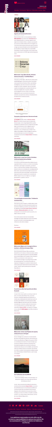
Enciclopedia (23, 10)
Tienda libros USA (11, 409)
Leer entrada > (17, 55)
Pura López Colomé (27, 208)
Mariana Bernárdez (23, 210)
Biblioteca (29, 10)
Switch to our (41, 7)
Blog (44, 10)
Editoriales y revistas (37, 10)
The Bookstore (32, 38)
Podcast (18, 409)
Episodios (16, 10)
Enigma (33, 411)
